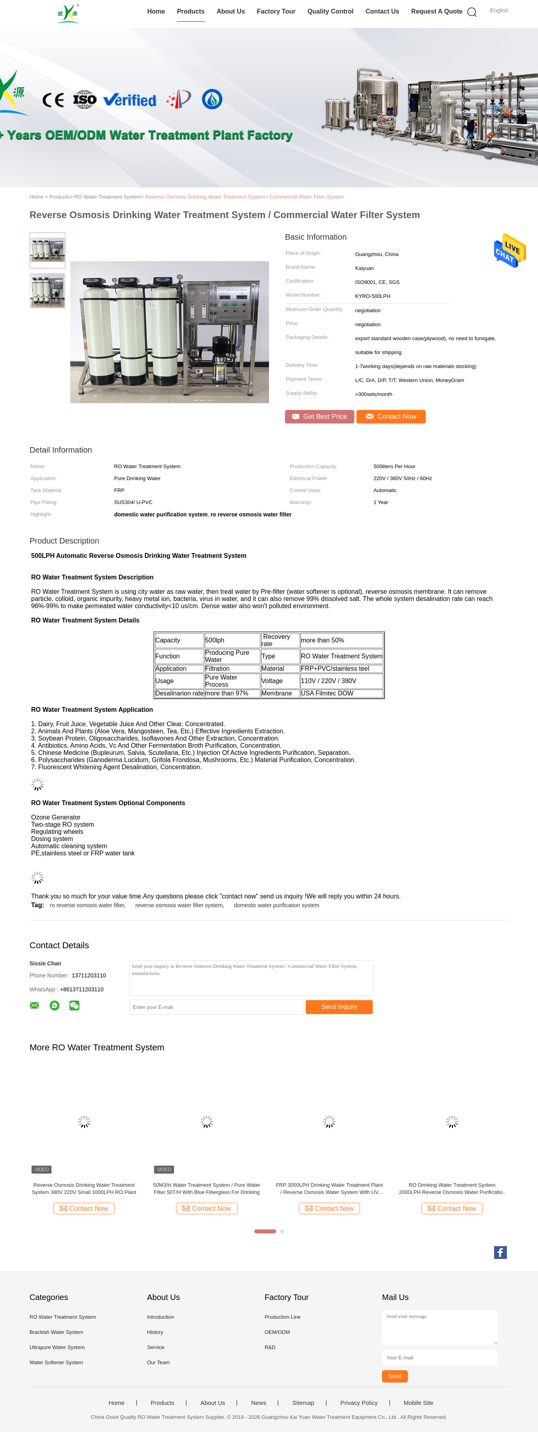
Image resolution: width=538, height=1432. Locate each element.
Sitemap (303, 1403)
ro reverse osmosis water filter (87, 905)
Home (156, 11)
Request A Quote (437, 11)
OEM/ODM (277, 1332)
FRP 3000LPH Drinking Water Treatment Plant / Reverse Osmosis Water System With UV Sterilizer (329, 1189)
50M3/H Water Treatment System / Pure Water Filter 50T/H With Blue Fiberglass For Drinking (207, 1188)
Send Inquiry (340, 1006)
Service (155, 1347)
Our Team (158, 1362)
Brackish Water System (56, 1332)
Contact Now (391, 416)
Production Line (283, 1317)
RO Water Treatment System (63, 1317)
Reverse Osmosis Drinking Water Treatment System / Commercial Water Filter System (244, 197)
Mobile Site (418, 1403)
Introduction (160, 1317)
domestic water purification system (276, 905)
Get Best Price (319, 416)
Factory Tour (276, 11)
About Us (231, 11)
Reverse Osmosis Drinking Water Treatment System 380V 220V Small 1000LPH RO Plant (84, 1188)
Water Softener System (56, 1362)
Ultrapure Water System (57, 1347)
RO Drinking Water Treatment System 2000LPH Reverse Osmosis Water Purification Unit (452, 1189)
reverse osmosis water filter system (179, 905)
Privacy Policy (359, 1403)
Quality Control (330, 11)
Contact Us (382, 11)
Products (190, 11)
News (258, 1403)
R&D (270, 1347)
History (155, 1332)
